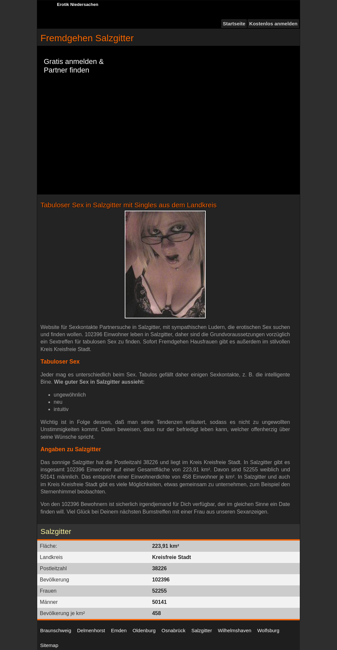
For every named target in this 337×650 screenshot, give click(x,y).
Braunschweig (55, 630)
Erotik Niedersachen (77, 4)
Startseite (234, 23)
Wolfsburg (268, 630)
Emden (119, 630)
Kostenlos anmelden (273, 23)
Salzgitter (201, 630)
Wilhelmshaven (234, 630)
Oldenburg (144, 630)
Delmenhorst (91, 630)
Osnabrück (174, 630)
